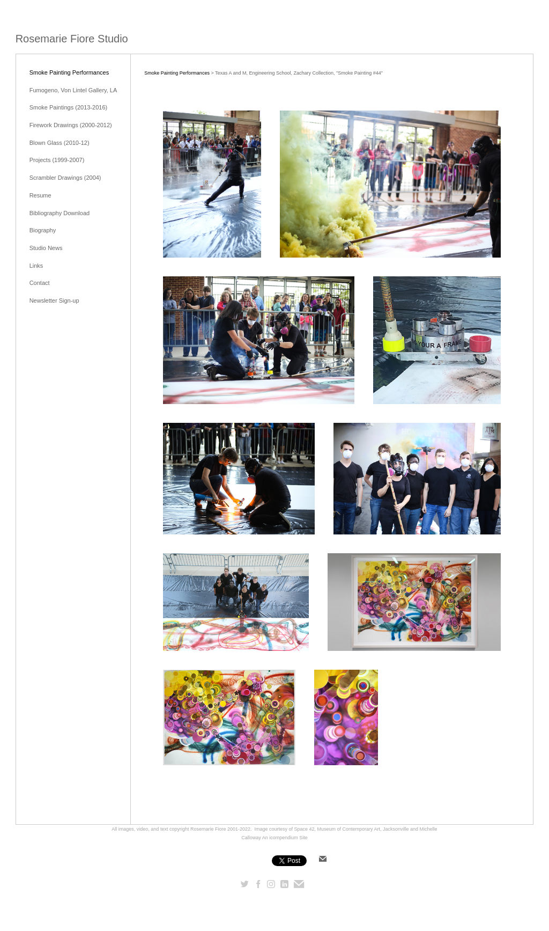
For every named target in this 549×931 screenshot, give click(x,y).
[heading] (72, 39)
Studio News (46, 248)
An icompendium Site (285, 837)
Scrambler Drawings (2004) (65, 177)
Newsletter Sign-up (54, 300)
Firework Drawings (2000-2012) (70, 125)
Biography (42, 230)
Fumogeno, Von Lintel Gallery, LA (73, 90)
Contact (39, 283)
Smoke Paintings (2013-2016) (68, 107)
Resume (40, 195)
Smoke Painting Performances (69, 72)
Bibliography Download (59, 213)
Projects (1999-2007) (57, 160)
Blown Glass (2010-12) (59, 143)
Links (36, 265)
